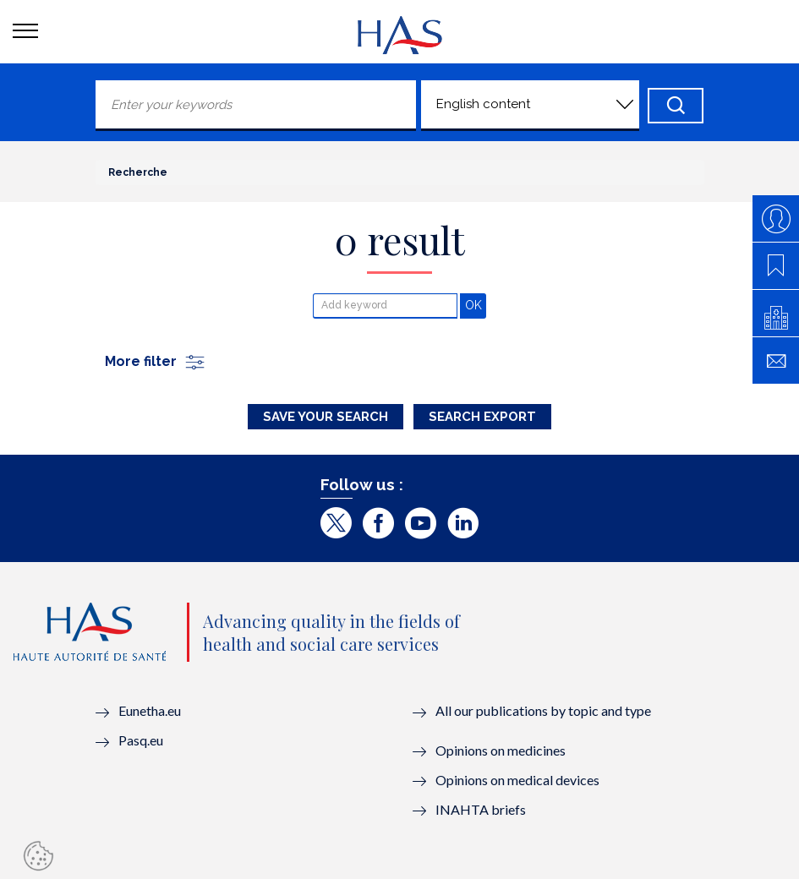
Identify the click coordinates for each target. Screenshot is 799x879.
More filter (155, 361)
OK (475, 305)
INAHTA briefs (480, 809)
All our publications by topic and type (543, 710)
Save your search (325, 416)
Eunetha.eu (149, 710)
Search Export (482, 416)
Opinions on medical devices (517, 780)
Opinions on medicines (500, 750)
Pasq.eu (140, 740)
